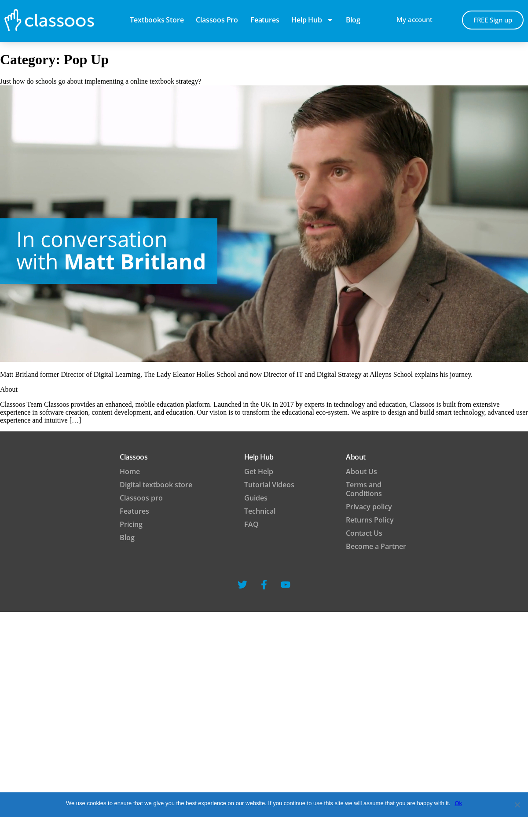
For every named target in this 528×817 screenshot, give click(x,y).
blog (353, 20)
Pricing (131, 524)
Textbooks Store (156, 20)
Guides (256, 498)
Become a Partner (376, 546)
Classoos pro (217, 20)
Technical (259, 511)
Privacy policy (369, 507)
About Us (361, 471)
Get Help (258, 471)
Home (130, 471)
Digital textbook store (156, 484)
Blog (127, 537)
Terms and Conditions (364, 489)
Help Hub (312, 20)
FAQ (251, 524)
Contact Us (364, 533)
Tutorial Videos (269, 484)
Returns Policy (370, 520)
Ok (458, 803)
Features (264, 20)
